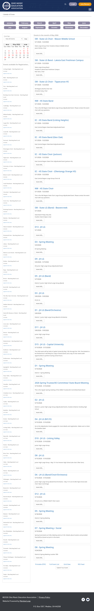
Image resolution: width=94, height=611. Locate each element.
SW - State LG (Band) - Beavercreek (51, 207)
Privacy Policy (44, 597)
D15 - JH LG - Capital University (49, 344)
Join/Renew (85, 4)
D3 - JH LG (39, 293)
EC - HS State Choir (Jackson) (48, 154)
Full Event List (54, 564)
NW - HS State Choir (44, 188)
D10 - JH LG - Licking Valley (47, 438)
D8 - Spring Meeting (44, 547)
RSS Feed (81, 564)
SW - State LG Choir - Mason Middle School (55, 39)
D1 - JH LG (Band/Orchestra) (48, 310)
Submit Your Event (62, 568)
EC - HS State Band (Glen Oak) (49, 137)
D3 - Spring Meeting (44, 242)
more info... (39, 53)
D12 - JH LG (40, 494)
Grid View (67, 564)
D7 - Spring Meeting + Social (48, 528)
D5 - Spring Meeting (44, 511)
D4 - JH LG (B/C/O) (43, 419)
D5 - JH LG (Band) (43, 276)
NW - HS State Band (44, 101)
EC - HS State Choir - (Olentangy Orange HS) (55, 171)
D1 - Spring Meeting (44, 365)
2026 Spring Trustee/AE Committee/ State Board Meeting (62, 382)
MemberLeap (25, 601)
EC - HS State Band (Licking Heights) (52, 120)
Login (73, 4)
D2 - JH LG (39, 400)
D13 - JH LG (40, 227)
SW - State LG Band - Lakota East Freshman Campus (59, 60)
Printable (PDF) (40, 564)
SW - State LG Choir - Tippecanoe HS (52, 81)
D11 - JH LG (40, 327)
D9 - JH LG (39, 259)
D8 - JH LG (39, 455)
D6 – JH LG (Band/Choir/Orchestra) (51, 474)
